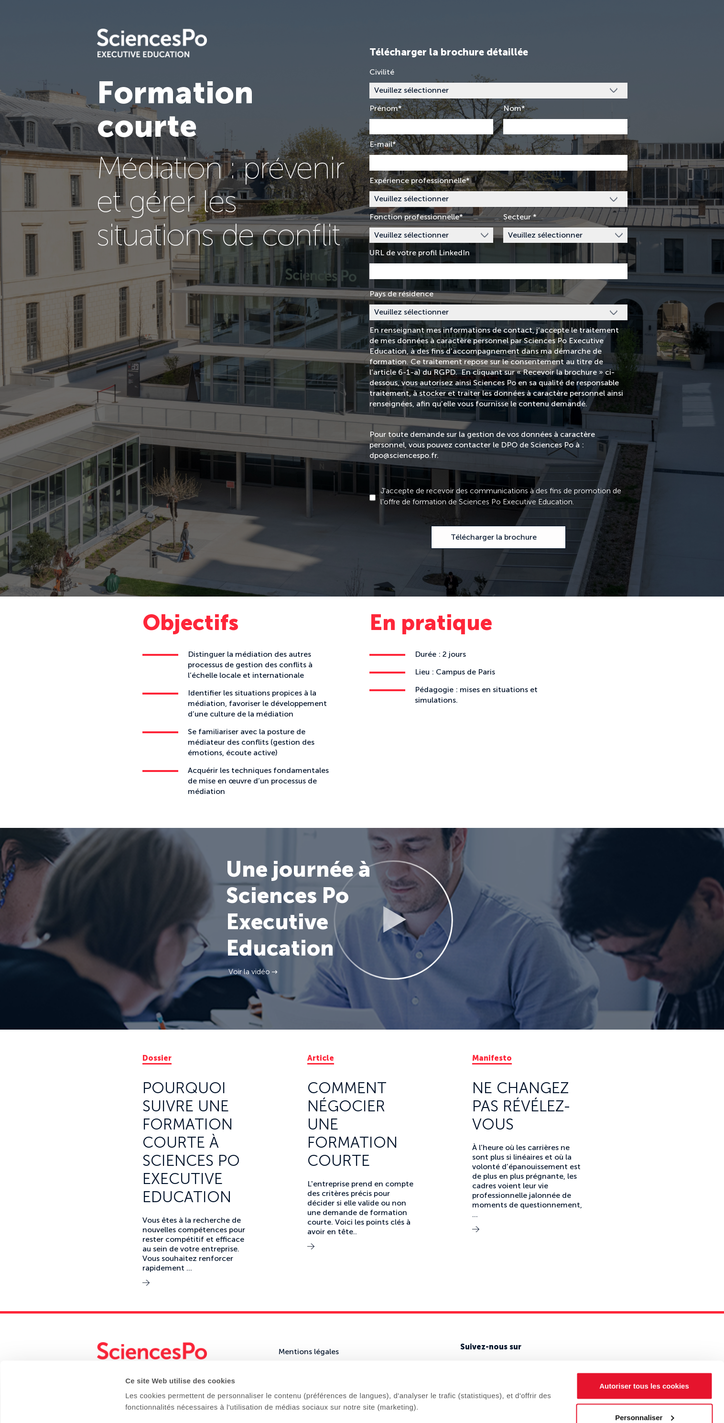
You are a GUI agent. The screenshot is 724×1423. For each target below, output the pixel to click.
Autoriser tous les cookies (644, 1335)
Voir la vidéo (252, 971)
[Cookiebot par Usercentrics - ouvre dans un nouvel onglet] (62, 1404)
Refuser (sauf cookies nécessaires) (644, 1397)
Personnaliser (644, 1366)
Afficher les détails (157, 1382)
